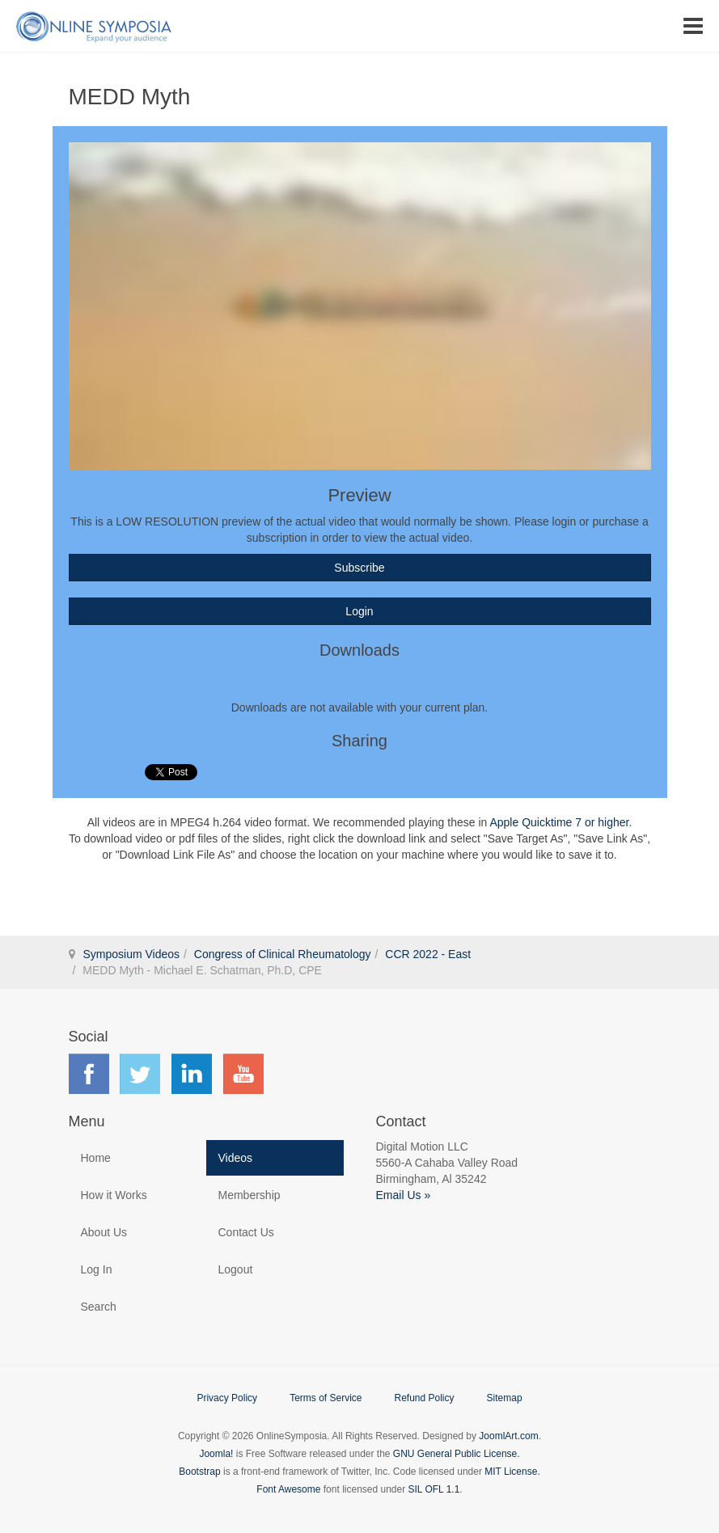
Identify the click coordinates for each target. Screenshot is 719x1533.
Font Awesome (288, 1489)
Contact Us (246, 1232)
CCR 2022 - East (428, 954)
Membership (249, 1195)
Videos (235, 1157)
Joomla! (216, 1453)
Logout (235, 1269)
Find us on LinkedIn (191, 1074)
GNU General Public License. (456, 1453)
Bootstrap (199, 1471)
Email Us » (403, 1195)
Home (96, 1157)
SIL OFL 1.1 (434, 1489)
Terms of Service (326, 1398)
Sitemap (504, 1398)
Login (359, 611)
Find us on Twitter (140, 1074)
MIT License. (511, 1471)
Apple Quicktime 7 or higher (558, 822)
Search (98, 1306)
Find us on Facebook (89, 1074)
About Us (104, 1232)
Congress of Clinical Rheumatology (282, 954)
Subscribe (359, 567)
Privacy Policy (227, 1398)
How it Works (114, 1195)
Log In (96, 1269)
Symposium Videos (131, 954)
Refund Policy (424, 1398)
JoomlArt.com (508, 1436)
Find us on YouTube (243, 1074)
